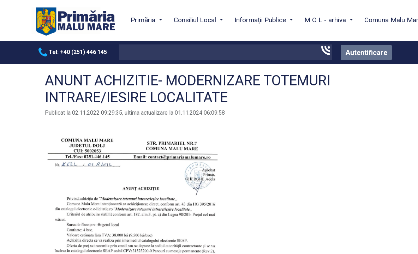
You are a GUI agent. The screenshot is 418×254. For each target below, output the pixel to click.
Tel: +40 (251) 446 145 (72, 52)
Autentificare (366, 52)
